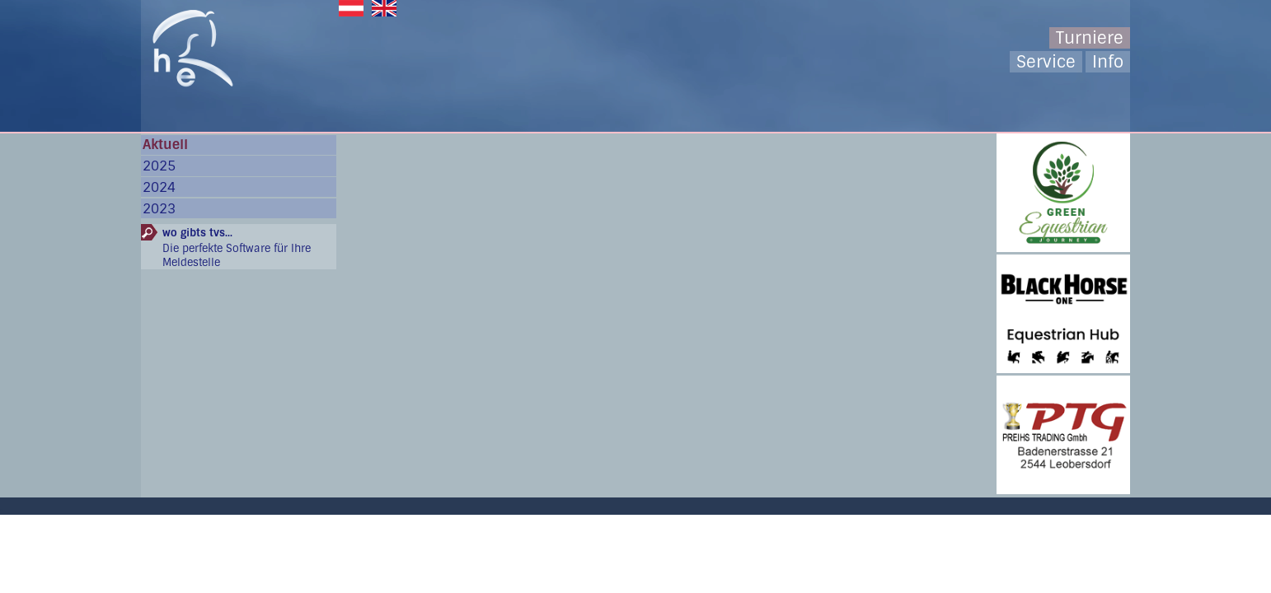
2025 (159, 166)
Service (1046, 61)
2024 (159, 187)
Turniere (1089, 38)
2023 (159, 208)
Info (1107, 61)
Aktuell (165, 144)
